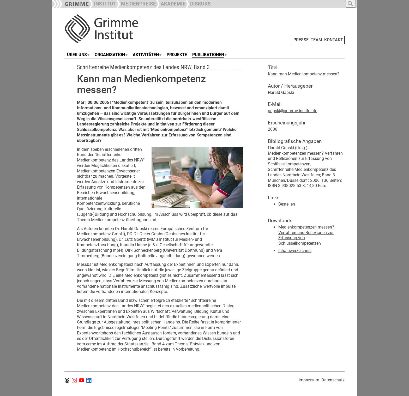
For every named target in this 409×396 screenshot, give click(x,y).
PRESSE (301, 39)
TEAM (316, 39)
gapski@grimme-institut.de (292, 110)
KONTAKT (333, 39)
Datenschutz (333, 379)
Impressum (309, 379)
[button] (136, 3)
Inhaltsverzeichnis (294, 250)
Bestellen (286, 204)
